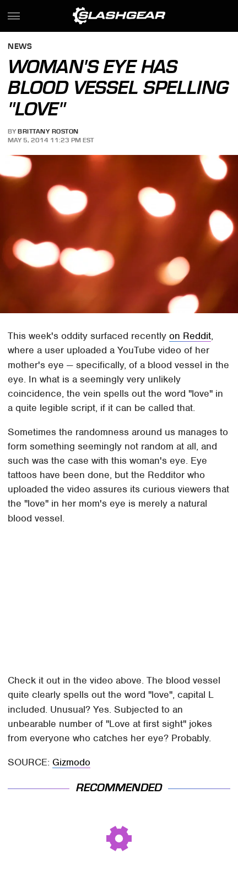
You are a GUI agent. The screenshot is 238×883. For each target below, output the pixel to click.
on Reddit (190, 336)
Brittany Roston (48, 131)
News (20, 47)
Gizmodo (71, 762)
